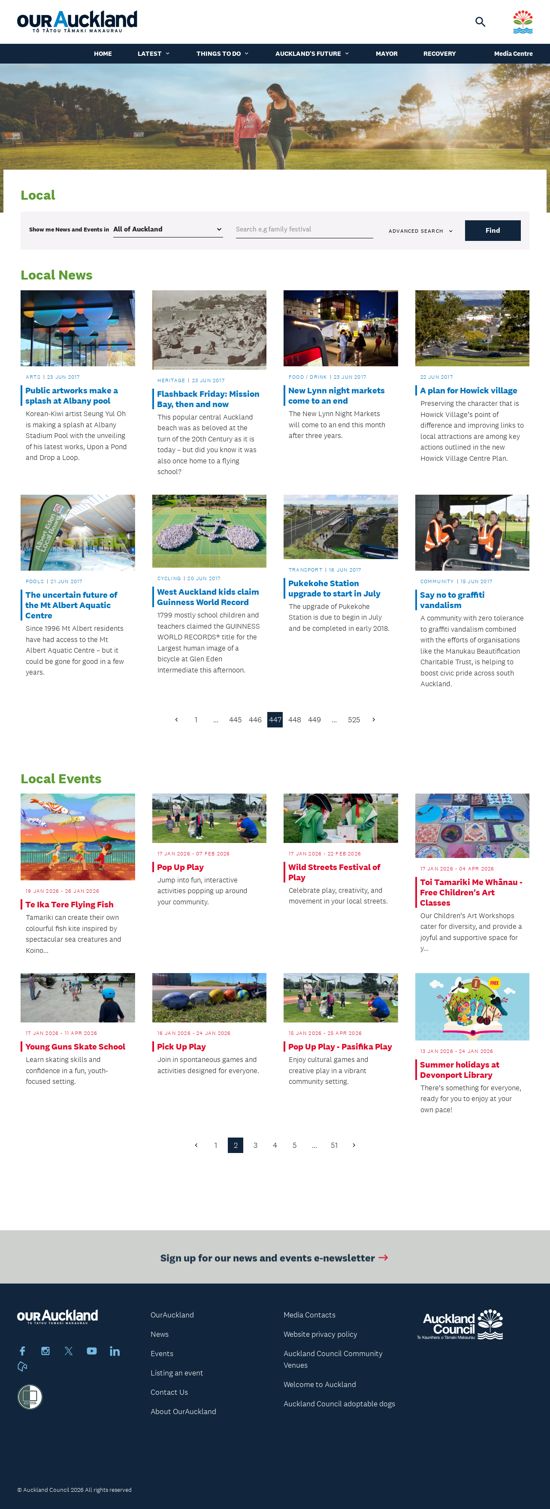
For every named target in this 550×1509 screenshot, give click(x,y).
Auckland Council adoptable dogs (339, 1404)
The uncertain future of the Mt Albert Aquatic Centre (71, 605)
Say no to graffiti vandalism (452, 600)
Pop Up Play (180, 867)
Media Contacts (309, 1315)
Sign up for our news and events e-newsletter (275, 1260)
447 (275, 719)
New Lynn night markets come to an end (336, 395)
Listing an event (177, 1373)
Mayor (387, 53)
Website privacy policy (320, 1334)
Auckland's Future (312, 53)
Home (103, 53)
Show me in (69, 229)
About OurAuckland (183, 1411)
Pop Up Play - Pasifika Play (340, 1046)
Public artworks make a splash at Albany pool (71, 395)
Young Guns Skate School (75, 1046)
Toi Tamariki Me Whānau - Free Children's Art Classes (471, 892)
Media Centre (513, 53)
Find (493, 230)
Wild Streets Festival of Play (334, 872)
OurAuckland (172, 1315)
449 (314, 719)
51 (334, 1145)
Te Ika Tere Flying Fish (69, 904)
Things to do (223, 53)
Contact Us (169, 1392)
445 (235, 719)
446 (255, 719)
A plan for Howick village (468, 390)
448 (294, 719)
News (160, 1334)
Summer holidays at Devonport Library (459, 1069)
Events (162, 1353)
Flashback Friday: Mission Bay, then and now (208, 399)
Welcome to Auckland (320, 1384)
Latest (154, 53)
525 (354, 719)
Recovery (439, 53)
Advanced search (421, 231)
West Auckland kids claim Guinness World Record (208, 597)
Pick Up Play (181, 1046)
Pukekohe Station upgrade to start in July (334, 588)
